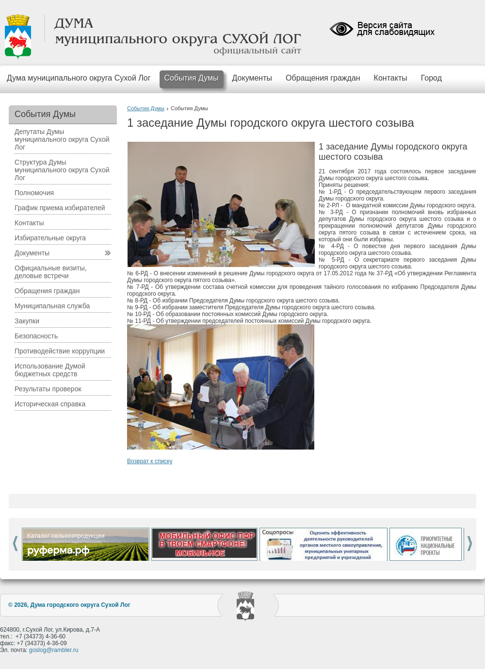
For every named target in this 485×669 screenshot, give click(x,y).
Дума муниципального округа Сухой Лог (79, 78)
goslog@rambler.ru (54, 650)
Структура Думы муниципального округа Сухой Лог (62, 170)
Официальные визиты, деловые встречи (51, 272)
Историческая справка (50, 404)
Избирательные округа (50, 238)
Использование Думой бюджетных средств (50, 370)
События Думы (191, 78)
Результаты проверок (48, 389)
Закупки (27, 321)
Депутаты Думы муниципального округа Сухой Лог (62, 139)
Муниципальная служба (52, 306)
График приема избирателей (60, 208)
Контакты (390, 78)
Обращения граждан (323, 78)
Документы (252, 78)
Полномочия (34, 193)
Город (431, 78)
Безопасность (36, 336)
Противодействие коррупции (60, 351)
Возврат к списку (150, 461)
